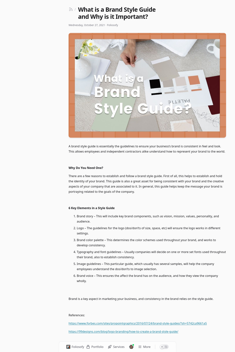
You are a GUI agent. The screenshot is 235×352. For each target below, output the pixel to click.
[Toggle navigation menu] (144, 347)
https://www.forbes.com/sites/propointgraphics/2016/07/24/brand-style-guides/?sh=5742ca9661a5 (138, 323)
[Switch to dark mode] (164, 347)
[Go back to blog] (72, 9)
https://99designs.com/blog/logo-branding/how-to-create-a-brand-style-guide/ (123, 331)
